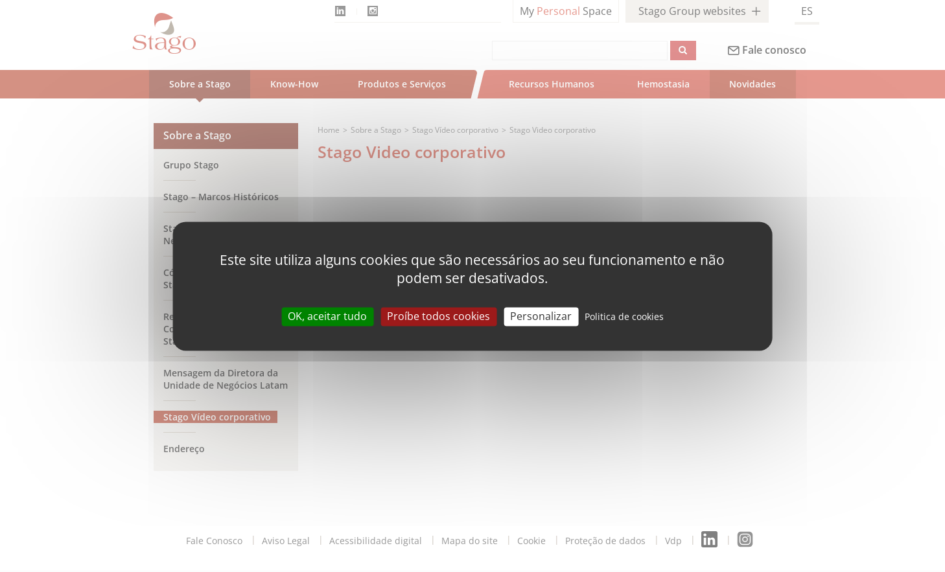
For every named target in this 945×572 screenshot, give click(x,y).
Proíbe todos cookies (438, 316)
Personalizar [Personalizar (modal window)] (541, 316)
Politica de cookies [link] (624, 316)
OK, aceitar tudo (327, 316)
